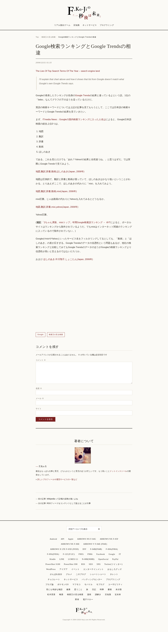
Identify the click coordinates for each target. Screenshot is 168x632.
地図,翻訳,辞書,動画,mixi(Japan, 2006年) (56, 191)
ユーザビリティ (115, 584)
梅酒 (61, 594)
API (62, 539)
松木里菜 (51, 594)
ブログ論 (49, 584)
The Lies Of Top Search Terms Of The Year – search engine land (68, 71)
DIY (84, 549)
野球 (77, 599)
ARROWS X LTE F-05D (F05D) (64, 549)
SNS (99, 564)
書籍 (110, 589)
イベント (75, 569)
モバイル (88, 584)
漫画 (89, 594)
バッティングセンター (92, 579)
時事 (102, 589)
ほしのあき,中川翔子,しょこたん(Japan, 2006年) (68, 259)
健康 (68, 589)
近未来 (118, 594)
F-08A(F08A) (112, 549)
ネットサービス (90, 25)
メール (40, 398)
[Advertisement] (84, 297)
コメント (41, 360)
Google (40, 334)
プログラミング (107, 25)
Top (37, 37)
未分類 (119, 589)
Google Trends (82, 95)
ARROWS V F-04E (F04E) (95, 544)
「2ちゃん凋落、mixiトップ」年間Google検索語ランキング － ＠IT (76, 222)
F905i (81, 554)
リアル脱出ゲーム (62, 25)
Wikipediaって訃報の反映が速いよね (62, 499)
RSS (83, 564)
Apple (70, 539)
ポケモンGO (63, 584)
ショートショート (98, 574)
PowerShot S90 (70, 564)
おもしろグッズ (114, 569)
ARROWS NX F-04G (86, 539)
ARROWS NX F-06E (70, 544)
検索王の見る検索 (49, 37)
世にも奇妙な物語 (54, 589)
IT (120, 554)
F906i (90, 554)
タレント (114, 574)
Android (53, 539)
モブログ (100, 584)
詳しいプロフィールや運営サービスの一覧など (57, 479)
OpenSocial (103, 559)
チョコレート (54, 579)
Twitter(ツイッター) (113, 564)
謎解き (98, 594)
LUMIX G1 (73, 559)
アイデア (63, 569)
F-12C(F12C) (69, 554)
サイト (38, 408)
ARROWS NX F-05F (109, 539)
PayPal (115, 559)
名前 (39, 388)
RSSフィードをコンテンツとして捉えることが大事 (69, 503)
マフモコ (76, 584)
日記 (94, 589)
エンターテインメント (93, 569)
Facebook (100, 554)
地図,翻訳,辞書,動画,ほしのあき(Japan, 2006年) (60, 171)
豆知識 (76, 25)
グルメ (69, 574)
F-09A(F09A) (53, 554)
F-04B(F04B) (96, 549)
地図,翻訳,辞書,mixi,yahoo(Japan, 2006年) (57, 207)
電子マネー (88, 599)
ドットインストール (118, 471)
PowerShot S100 (52, 564)
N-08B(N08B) (88, 559)
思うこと (78, 589)
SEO (91, 564)
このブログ (81, 574)
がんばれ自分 (56, 574)
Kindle (53, 559)
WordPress (51, 569)
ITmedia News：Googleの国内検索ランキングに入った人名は (74, 119)
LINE (61, 559)
